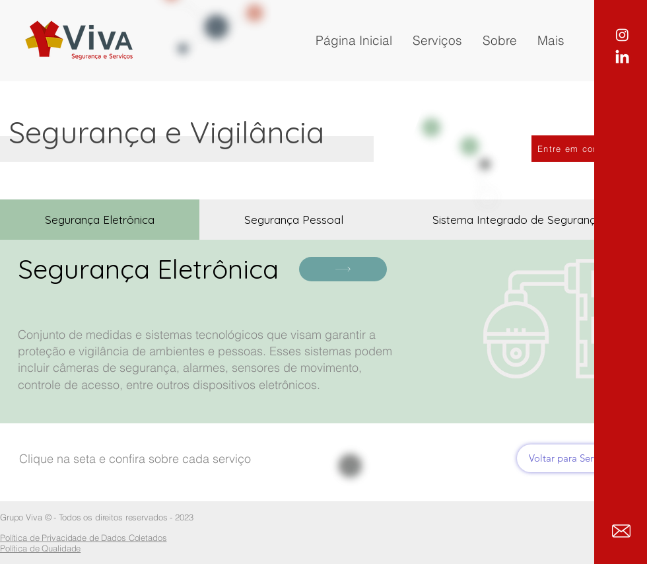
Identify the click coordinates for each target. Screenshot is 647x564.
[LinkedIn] (622, 58)
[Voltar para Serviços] (572, 458)
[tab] (99, 219)
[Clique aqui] (343, 269)
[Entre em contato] (578, 148)
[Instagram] (622, 34)
